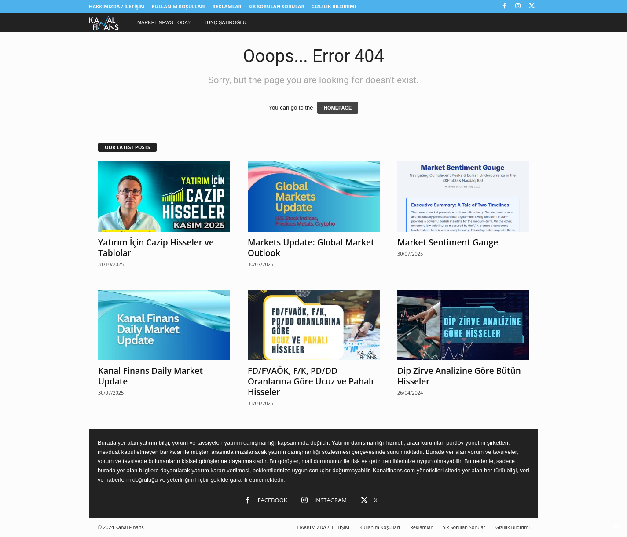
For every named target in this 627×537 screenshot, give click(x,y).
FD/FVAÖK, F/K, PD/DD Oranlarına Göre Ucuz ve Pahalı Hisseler (311, 381)
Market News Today (164, 22)
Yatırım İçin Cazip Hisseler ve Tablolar (156, 248)
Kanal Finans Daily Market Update (150, 376)
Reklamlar (227, 6)
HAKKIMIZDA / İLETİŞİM (117, 6)
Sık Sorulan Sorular (276, 6)
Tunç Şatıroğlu (225, 22)
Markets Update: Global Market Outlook (311, 248)
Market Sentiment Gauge (447, 242)
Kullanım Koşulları (178, 6)
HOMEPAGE (338, 107)
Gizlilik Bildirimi (333, 6)
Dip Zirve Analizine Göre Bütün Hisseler (459, 376)
